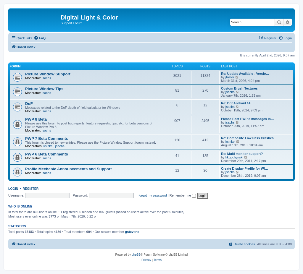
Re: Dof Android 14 (235, 103)
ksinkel (48, 146)
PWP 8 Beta (36, 119)
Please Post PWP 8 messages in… (247, 119)
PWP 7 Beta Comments (46, 138)
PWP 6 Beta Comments (46, 154)
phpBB (136, 254)
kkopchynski (234, 157)
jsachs (46, 78)
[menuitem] (40, 38)
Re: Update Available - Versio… (245, 73)
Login (13, 188)
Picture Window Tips (44, 89)
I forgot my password (152, 195)
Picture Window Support (47, 74)
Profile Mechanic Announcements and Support (68, 169)
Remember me (183, 195)
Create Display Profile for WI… (244, 168)
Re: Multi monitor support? (242, 153)
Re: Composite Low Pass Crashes (247, 138)
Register (31, 188)
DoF (29, 103)
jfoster (229, 77)
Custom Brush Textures (239, 88)
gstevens (132, 232)
